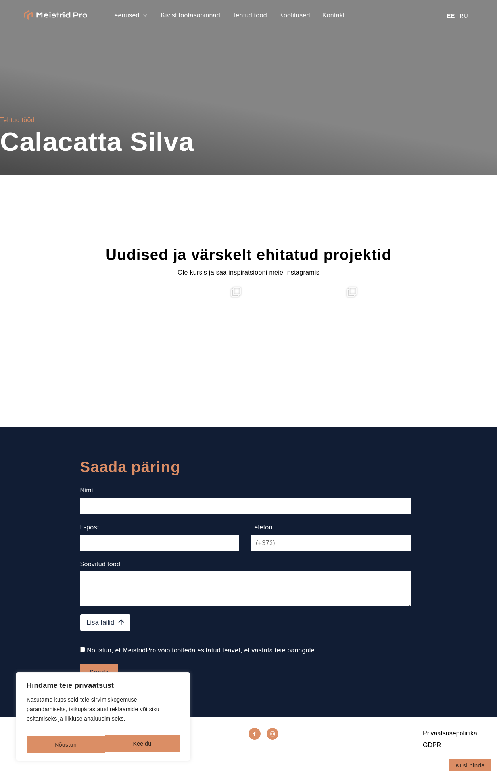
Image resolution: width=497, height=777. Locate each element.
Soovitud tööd (100, 569)
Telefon (261, 530)
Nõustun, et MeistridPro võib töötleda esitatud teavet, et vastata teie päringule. (201, 659)
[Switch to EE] (453, 16)
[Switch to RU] (466, 16)
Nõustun (141, 745)
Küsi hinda (470, 765)
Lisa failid (105, 632)
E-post (89, 530)
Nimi (86, 490)
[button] (130, 15)
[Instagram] (275, 744)
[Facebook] (257, 744)
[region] (103, 719)
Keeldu (63, 745)
